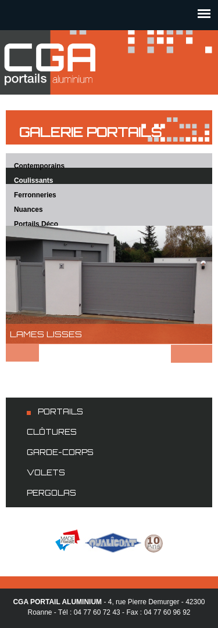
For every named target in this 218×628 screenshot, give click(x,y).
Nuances (28, 209)
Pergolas (51, 492)
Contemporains (39, 165)
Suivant (191, 353)
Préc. (22, 353)
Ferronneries (35, 194)
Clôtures (52, 431)
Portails (60, 411)
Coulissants (33, 180)
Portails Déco (36, 224)
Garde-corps (60, 452)
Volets (46, 472)
